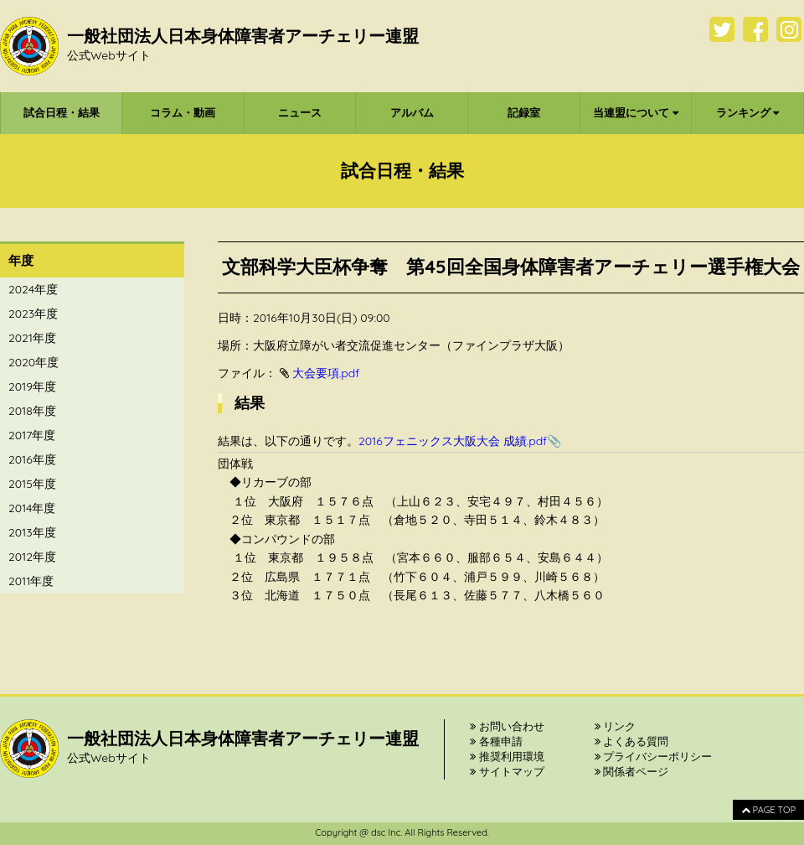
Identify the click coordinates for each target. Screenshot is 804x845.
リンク (615, 726)
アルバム (412, 112)
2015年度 (32, 483)
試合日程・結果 (61, 112)
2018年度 (32, 410)
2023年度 (33, 313)
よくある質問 (632, 741)
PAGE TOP (768, 810)
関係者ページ (632, 771)
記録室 (524, 112)
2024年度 (33, 289)
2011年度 (31, 580)
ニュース (300, 112)
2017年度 (31, 435)
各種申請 (496, 741)
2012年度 (32, 556)
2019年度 (32, 386)
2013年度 (32, 532)
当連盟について (635, 112)
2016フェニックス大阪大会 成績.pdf (452, 440)
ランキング (748, 112)
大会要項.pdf (326, 373)
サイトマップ (507, 771)
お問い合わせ (507, 726)
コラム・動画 (182, 112)
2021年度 (32, 337)
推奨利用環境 (507, 756)
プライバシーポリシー (654, 756)
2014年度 (31, 508)
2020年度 (33, 362)
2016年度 (32, 459)
